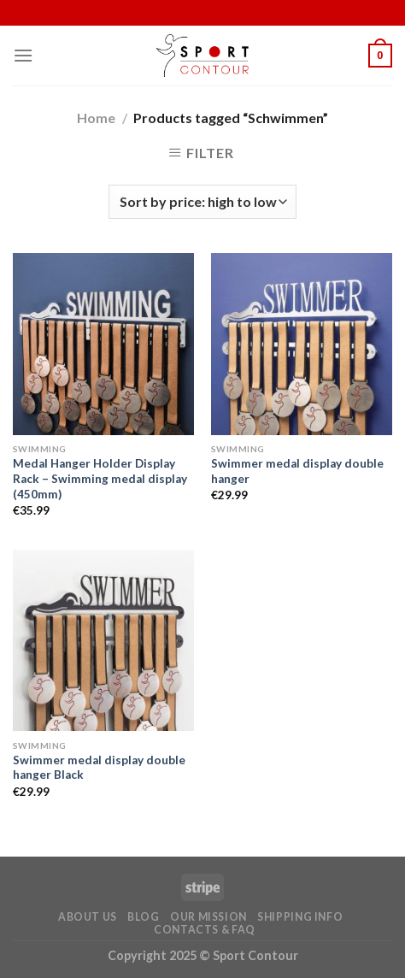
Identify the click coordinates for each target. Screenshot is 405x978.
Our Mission (208, 916)
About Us (87, 916)
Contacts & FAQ (204, 929)
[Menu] (23, 55)
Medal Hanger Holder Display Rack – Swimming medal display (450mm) (100, 478)
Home (96, 117)
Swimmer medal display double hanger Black (99, 767)
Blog (143, 916)
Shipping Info (300, 916)
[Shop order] (202, 202)
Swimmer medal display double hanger (297, 471)
